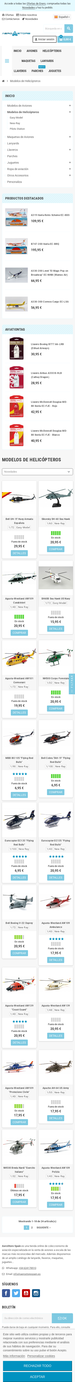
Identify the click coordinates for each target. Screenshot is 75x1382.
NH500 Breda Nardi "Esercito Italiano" (19, 1169)
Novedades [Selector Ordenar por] (10, 471)
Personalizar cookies (41, 1356)
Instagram (36, 1293)
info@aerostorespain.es (27, 1274)
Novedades (28, 7)
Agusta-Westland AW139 (56, 1005)
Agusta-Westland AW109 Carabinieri (19, 600)
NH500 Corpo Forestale (56, 678)
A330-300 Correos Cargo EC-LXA (50, 301)
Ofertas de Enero (36, 3)
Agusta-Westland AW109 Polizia (56, 1169)
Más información (14, 1356)
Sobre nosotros (26, 14)
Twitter (16, 1293)
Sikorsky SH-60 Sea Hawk (56, 519)
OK (62, 1318)
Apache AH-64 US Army (56, 1088)
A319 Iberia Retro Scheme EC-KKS (50, 215)
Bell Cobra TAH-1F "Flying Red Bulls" (55, 760)
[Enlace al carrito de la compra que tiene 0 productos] (65, 39)
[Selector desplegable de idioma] (62, 17)
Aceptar (37, 1377)
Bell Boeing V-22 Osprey (19, 923)
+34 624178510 (27, 1268)
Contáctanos (11, 18)
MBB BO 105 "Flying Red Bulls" (19, 760)
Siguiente (44, 1227)
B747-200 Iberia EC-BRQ (45, 244)
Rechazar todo (37, 1366)
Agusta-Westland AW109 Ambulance (56, 925)
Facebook (6, 1293)
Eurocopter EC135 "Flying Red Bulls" (19, 842)
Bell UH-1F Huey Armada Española (19, 521)
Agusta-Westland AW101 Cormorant (19, 680)
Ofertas (8, 14)
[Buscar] (58, 28)
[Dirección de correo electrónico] (27, 1318)
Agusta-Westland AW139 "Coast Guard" (19, 1007)
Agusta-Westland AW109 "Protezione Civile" (19, 1090)
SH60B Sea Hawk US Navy (55, 598)
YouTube (26, 1293)
